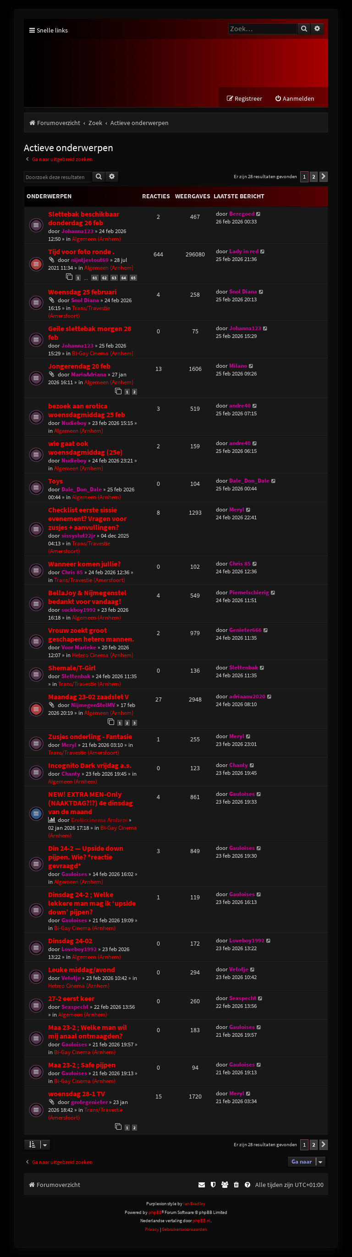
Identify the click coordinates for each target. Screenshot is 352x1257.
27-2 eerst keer (71, 999)
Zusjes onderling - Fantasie (90, 737)
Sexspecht (74, 1007)
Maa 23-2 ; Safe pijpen (82, 1065)
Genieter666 (245, 630)
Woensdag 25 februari (82, 292)
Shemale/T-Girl (72, 668)
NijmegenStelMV (93, 705)
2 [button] (313, 177)
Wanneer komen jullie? (84, 564)
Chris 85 (72, 572)
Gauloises (242, 794)
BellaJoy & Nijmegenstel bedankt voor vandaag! (87, 597)
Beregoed (241, 214)
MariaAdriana (88, 374)
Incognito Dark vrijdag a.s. (90, 766)
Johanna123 (77, 231)
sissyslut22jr (78, 535)
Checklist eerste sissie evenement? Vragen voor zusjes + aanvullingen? (87, 519)
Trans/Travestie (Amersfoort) (79, 312)
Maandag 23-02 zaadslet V (88, 696)
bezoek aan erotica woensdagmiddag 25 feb (86, 410)
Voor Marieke (78, 647)
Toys (55, 481)
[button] (323, 177)
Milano (238, 366)
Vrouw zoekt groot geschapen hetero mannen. (91, 634)
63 (114, 278)
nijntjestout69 (90, 260)
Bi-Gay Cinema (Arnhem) (102, 353)
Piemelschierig (249, 592)
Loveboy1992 (79, 949)
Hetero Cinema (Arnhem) (102, 655)
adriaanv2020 (247, 696)
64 (123, 278)
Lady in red (243, 252)
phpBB (155, 1212)
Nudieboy (74, 423)
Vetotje (71, 978)
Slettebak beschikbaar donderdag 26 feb (83, 219)
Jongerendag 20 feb (79, 366)
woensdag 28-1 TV (76, 1094)
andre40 (240, 405)
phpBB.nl (201, 1221)
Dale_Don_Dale (81, 489)
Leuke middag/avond (81, 970)
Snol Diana (85, 300)
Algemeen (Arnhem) (96, 239)
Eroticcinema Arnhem (99, 820)
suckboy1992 (78, 610)
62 (104, 278)
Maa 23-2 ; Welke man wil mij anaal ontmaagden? (87, 1032)
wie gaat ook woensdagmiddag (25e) (85, 448)
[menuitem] (294, 99)
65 (133, 278)
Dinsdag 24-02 (70, 941)
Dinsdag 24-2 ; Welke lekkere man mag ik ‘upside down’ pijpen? (92, 904)
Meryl (236, 509)
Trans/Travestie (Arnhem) (89, 684)
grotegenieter (89, 1102)
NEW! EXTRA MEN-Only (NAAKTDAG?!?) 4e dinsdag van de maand (90, 803)
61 (95, 278)
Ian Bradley (194, 1204)
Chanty (70, 774)
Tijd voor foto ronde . (81, 252)
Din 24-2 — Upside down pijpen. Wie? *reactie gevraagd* (85, 857)
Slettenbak (75, 676)
